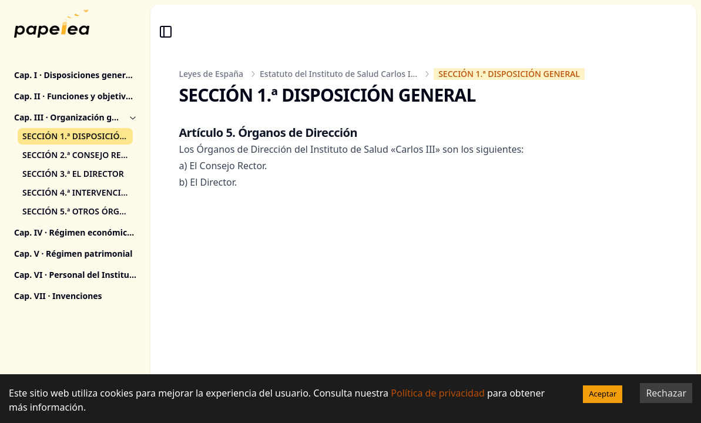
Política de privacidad (438, 393)
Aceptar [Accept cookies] (602, 393)
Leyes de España (211, 73)
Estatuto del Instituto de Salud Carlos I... (338, 73)
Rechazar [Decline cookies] (666, 393)
